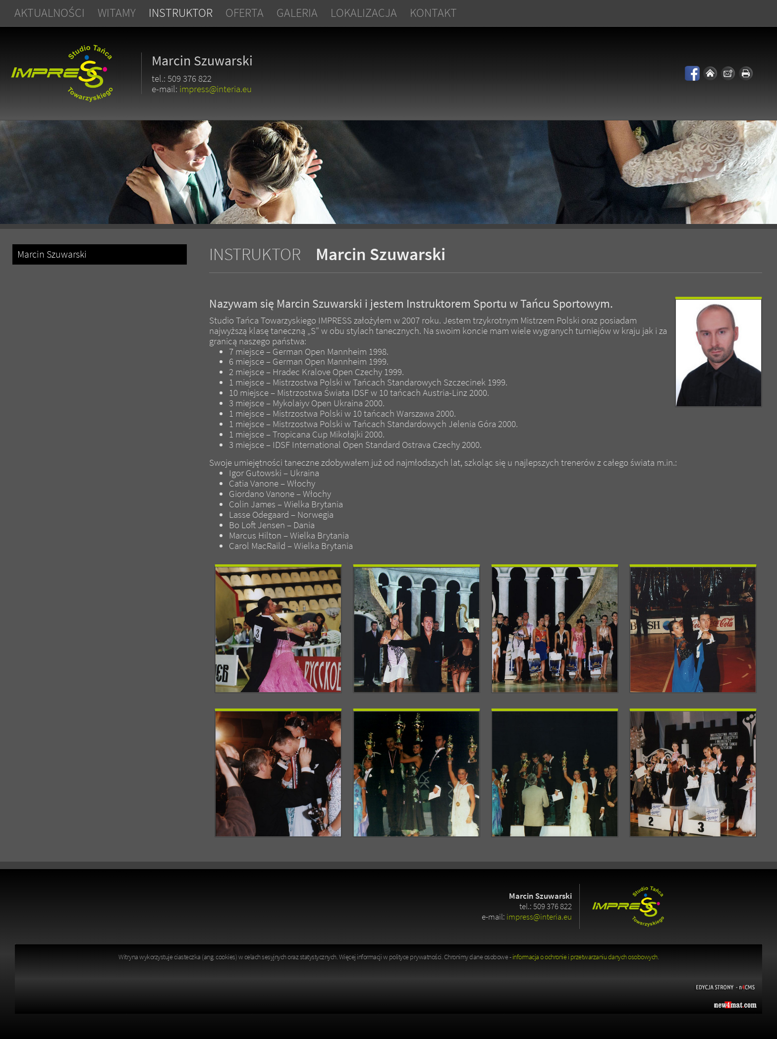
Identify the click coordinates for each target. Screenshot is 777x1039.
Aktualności (49, 12)
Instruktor (181, 12)
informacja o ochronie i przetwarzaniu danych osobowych (585, 956)
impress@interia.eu (215, 89)
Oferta (244, 12)
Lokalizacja (364, 12)
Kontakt (433, 12)
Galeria (297, 12)
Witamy (117, 12)
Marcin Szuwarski (52, 254)
